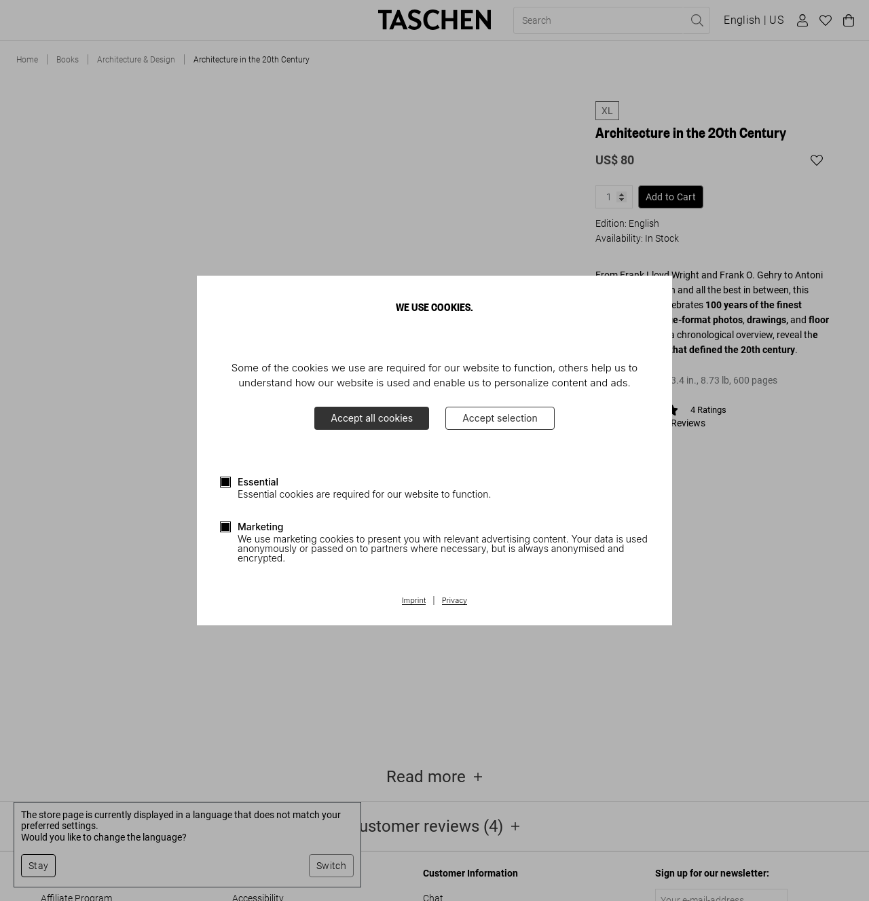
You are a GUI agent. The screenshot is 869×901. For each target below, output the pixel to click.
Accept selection (500, 418)
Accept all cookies (372, 418)
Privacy (455, 601)
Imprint (414, 601)
